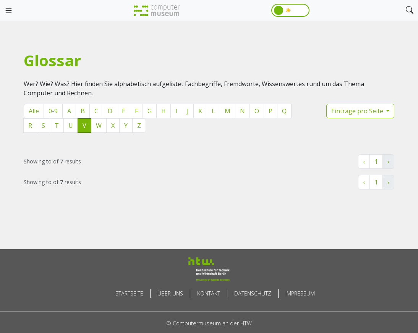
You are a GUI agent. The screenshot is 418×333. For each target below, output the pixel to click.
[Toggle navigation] (8, 10)
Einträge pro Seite (358, 111)
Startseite (129, 293)
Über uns (170, 293)
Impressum (300, 293)
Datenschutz (252, 293)
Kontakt (208, 293)
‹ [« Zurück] (364, 161)
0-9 (53, 111)
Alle (34, 111)
